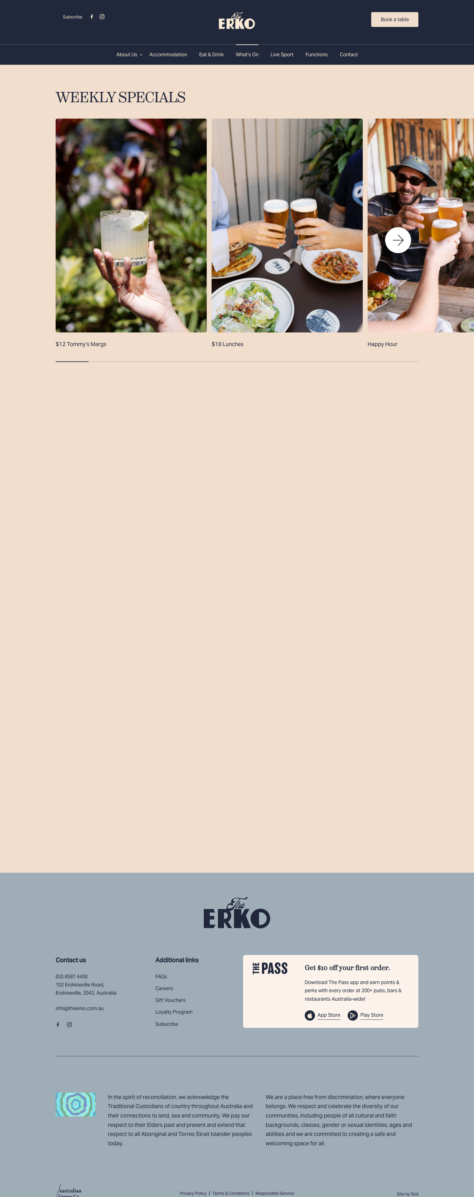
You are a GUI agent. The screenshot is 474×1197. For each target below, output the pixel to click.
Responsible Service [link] (274, 1193)
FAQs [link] (161, 976)
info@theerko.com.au (80, 1008)
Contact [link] (349, 54)
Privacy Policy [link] (193, 1193)
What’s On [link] (247, 54)
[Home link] (237, 20)
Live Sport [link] (282, 54)
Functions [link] (317, 54)
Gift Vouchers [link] (170, 1000)
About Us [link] (126, 54)
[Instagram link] (101, 16)
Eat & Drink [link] (211, 54)
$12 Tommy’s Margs (81, 344)
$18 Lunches (228, 344)
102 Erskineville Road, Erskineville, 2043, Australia (86, 989)
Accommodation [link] (168, 54)
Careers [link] (164, 988)
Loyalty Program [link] (174, 1012)
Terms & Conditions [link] (231, 1193)
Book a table (395, 19)
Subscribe (72, 17)
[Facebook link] (91, 16)
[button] (398, 240)
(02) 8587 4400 (72, 976)
